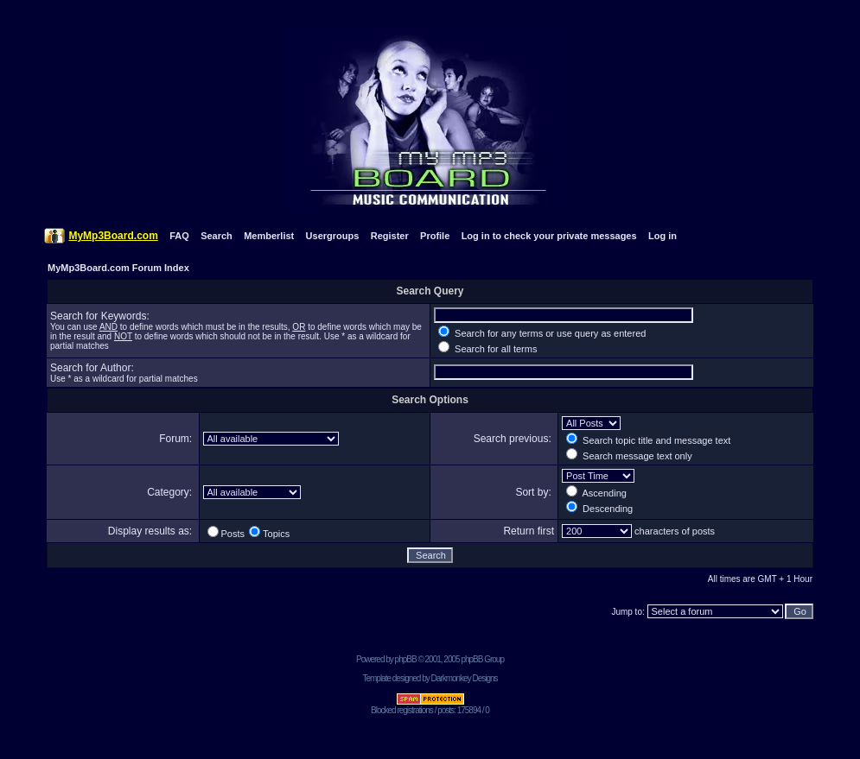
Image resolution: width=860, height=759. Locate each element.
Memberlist (269, 236)
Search (217, 236)
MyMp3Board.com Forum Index (118, 267)
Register (390, 236)
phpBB (406, 659)
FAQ (179, 236)
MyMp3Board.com (112, 236)
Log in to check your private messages (549, 236)
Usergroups (333, 236)
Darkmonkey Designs (464, 678)
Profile (434, 236)
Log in (662, 236)
